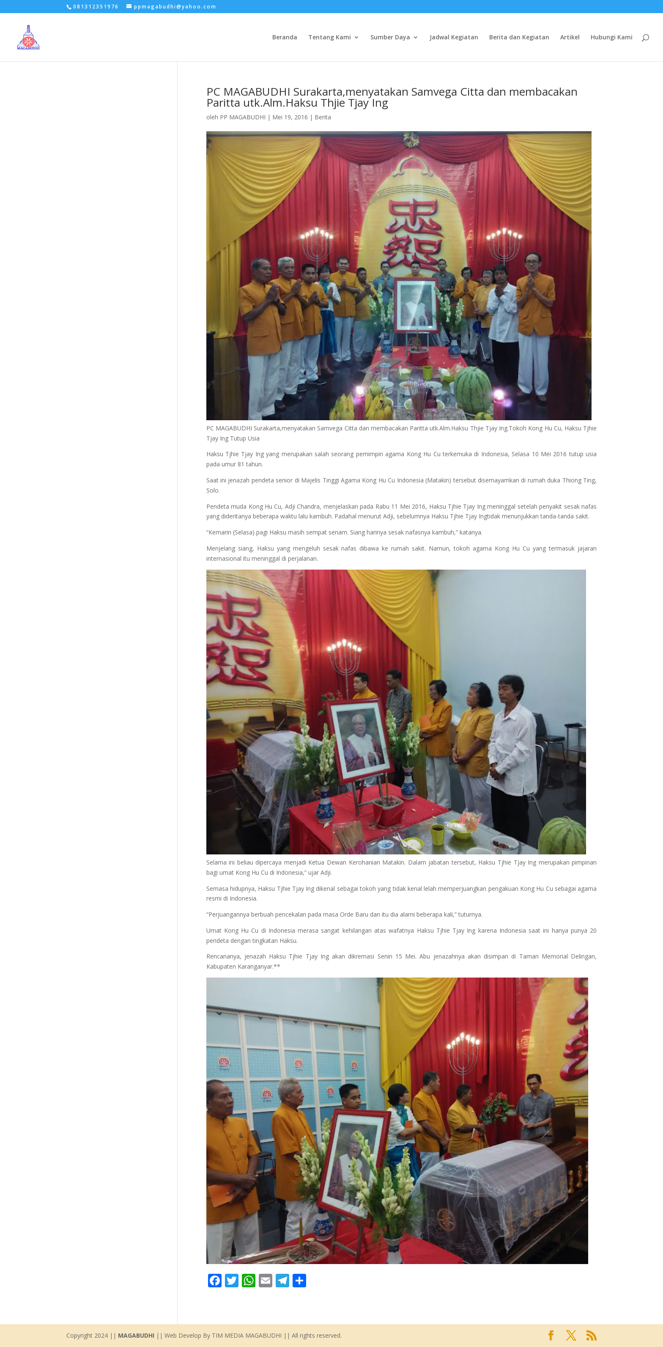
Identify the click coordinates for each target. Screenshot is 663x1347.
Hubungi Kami (612, 37)
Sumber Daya (390, 37)
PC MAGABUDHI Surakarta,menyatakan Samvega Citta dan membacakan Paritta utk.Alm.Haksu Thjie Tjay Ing (392, 97)
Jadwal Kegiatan (454, 37)
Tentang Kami (329, 37)
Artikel (570, 37)
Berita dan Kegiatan (519, 37)
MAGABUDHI (136, 1335)
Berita (323, 117)
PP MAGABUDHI (243, 117)
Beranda (284, 37)
